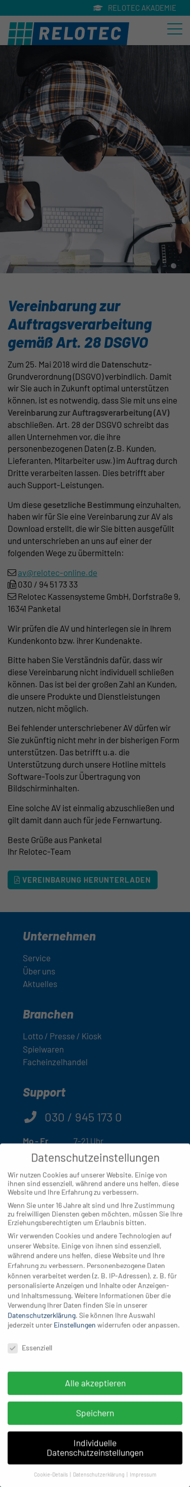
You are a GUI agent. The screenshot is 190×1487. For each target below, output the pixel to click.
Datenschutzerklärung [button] (99, 1480)
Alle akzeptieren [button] (95, 1388)
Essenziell (30, 1353)
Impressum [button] (143, 1480)
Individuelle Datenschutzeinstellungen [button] (95, 1453)
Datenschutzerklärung (41, 1320)
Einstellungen (75, 1330)
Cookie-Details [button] (51, 1480)
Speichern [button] (95, 1418)
